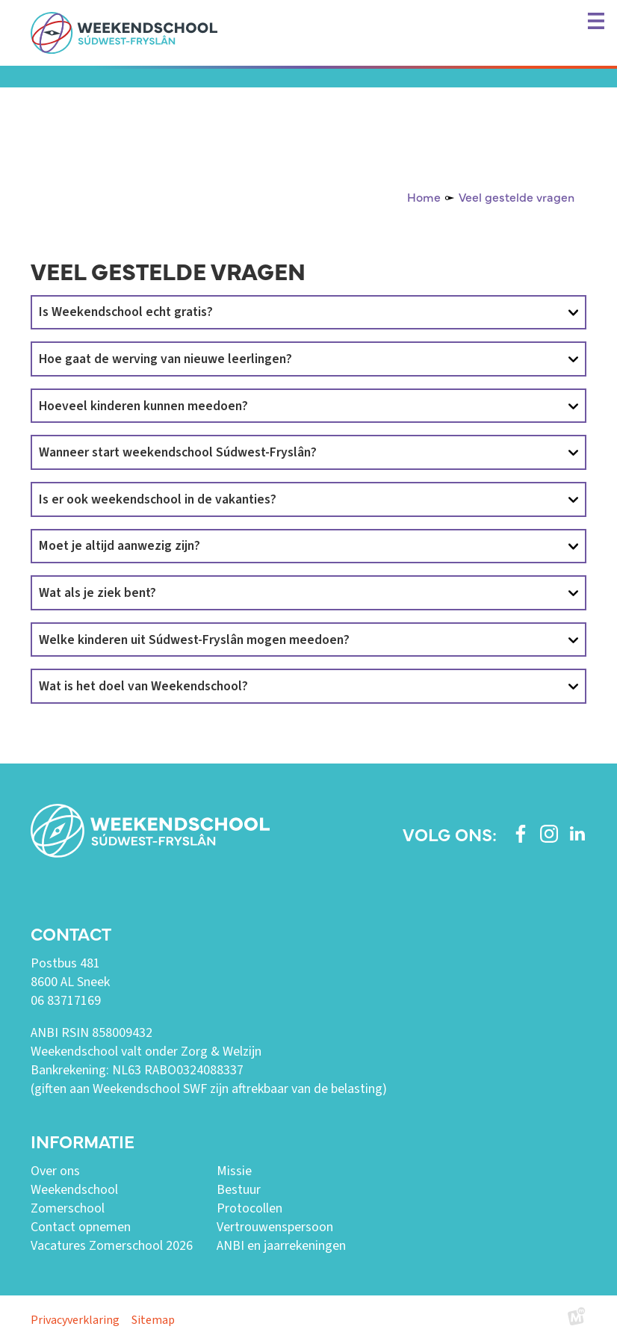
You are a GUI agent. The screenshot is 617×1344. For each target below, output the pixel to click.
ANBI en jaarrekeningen (281, 1245)
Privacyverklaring (75, 1320)
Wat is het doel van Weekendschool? (143, 686)
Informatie (82, 1141)
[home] (124, 33)
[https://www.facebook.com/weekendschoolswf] (521, 834)
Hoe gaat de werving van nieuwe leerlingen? (165, 359)
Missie (234, 1171)
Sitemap (153, 1320)
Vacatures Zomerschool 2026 (112, 1245)
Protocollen (249, 1208)
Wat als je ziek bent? (97, 592)
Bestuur (239, 1189)
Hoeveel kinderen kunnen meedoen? (143, 406)
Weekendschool (74, 1189)
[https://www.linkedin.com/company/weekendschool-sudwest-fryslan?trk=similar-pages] (577, 834)
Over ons (55, 1171)
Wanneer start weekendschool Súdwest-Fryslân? (178, 452)
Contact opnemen (81, 1227)
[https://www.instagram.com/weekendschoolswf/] (549, 834)
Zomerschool (68, 1208)
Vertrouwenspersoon (275, 1227)
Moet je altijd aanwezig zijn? (119, 545)
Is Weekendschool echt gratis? (126, 312)
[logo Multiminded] (576, 1319)
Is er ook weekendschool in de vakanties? (157, 499)
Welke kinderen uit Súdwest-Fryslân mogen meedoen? (194, 640)
